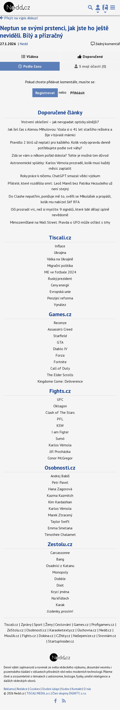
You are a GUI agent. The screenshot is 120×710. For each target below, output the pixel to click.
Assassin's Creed (60, 329)
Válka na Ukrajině (60, 259)
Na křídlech (60, 598)
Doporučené (90, 56)
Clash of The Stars (60, 412)
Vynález (60, 304)
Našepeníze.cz (84, 635)
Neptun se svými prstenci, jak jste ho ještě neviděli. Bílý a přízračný (54, 31)
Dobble (60, 578)
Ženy (48, 624)
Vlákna (30, 56)
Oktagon (60, 406)
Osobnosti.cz (60, 467)
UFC (60, 399)
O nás (87, 689)
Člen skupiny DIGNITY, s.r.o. (69, 693)
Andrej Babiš (60, 476)
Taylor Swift (60, 521)
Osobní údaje (50, 689)
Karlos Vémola (60, 445)
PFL (60, 419)
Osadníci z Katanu (60, 565)
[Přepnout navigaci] (98, 7)
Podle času (29, 66)
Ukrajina (60, 252)
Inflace (60, 246)
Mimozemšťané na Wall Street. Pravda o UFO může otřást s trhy (60, 222)
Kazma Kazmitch (60, 495)
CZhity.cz (63, 635)
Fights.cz (60, 391)
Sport (38, 624)
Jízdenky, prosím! (60, 611)
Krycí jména (60, 591)
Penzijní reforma (60, 298)
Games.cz (60, 314)
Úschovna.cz (86, 630)
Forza (60, 355)
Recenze (60, 322)
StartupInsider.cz (61, 641)
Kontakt (77, 689)
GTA (60, 342)
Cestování (63, 624)
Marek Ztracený (60, 515)
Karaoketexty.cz (61, 630)
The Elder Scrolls (60, 374)
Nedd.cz (105, 630)
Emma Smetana (60, 528)
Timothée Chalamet (60, 534)
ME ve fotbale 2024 (60, 272)
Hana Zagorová (60, 489)
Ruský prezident (60, 278)
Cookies (35, 689)
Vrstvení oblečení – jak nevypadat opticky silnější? (60, 121)
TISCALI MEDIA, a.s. (38, 693)
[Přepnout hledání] (90, 7)
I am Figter (60, 432)
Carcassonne (60, 552)
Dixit (60, 585)
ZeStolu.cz (15, 630)
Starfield (60, 335)
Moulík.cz (11, 635)
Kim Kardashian (60, 502)
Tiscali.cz (60, 237)
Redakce (22, 689)
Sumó (60, 438)
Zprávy (26, 624)
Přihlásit (77, 92)
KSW (60, 425)
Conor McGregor (60, 458)
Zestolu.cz (60, 544)
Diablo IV (60, 348)
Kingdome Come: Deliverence (60, 381)
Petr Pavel (60, 482)
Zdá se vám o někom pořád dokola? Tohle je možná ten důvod (60, 155)
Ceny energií (60, 285)
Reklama (9, 689)
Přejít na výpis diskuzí (19, 18)
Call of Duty (60, 368)
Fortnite (60, 361)
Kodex (65, 689)
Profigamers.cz (102, 624)
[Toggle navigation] (112, 7)
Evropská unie (60, 291)
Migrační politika (60, 265)
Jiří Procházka (60, 451)
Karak (60, 604)
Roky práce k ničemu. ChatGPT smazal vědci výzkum (60, 175)
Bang (60, 559)
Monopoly (60, 572)
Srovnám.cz (107, 635)
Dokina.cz (46, 635)
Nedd (24, 43)
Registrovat (45, 92)
